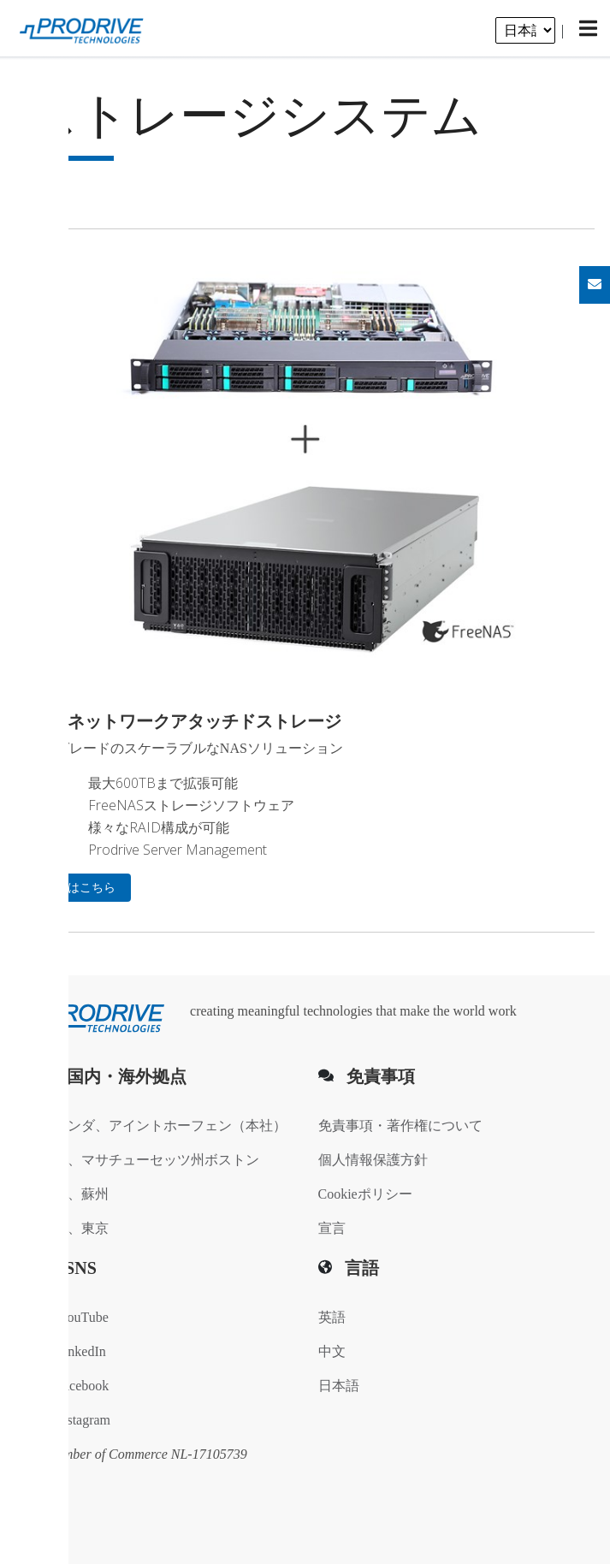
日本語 (338, 1385)
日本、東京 (74, 1228)
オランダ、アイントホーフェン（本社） (163, 1125)
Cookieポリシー (365, 1194)
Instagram (75, 1420)
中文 (332, 1351)
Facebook (74, 1385)
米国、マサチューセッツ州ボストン (149, 1159)
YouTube (74, 1317)
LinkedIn (73, 1351)
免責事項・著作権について (400, 1125)
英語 (332, 1317)
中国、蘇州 (74, 1194)
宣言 (332, 1228)
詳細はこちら (79, 887)
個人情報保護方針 (373, 1159)
